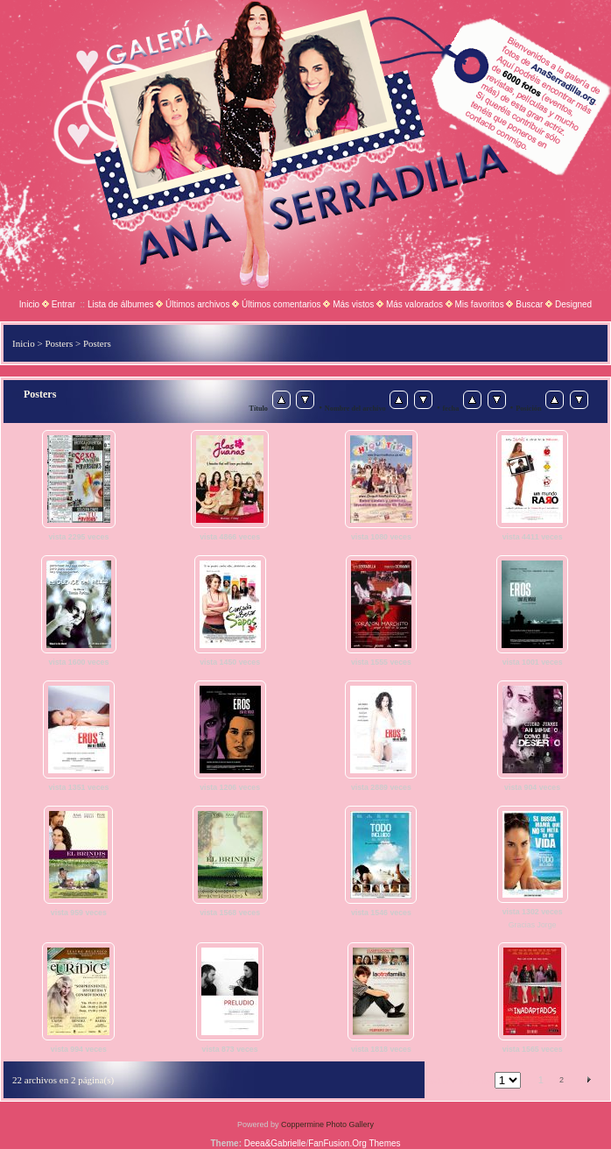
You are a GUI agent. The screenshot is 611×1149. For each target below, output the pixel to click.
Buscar (529, 304)
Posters (59, 343)
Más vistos (353, 304)
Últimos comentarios (281, 304)
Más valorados (414, 304)
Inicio (29, 304)
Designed (573, 304)
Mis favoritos (479, 304)
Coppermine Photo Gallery (327, 1124)
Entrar (63, 304)
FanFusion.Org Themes (354, 1143)
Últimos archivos (197, 304)
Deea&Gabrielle (275, 1143)
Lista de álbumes (121, 304)
